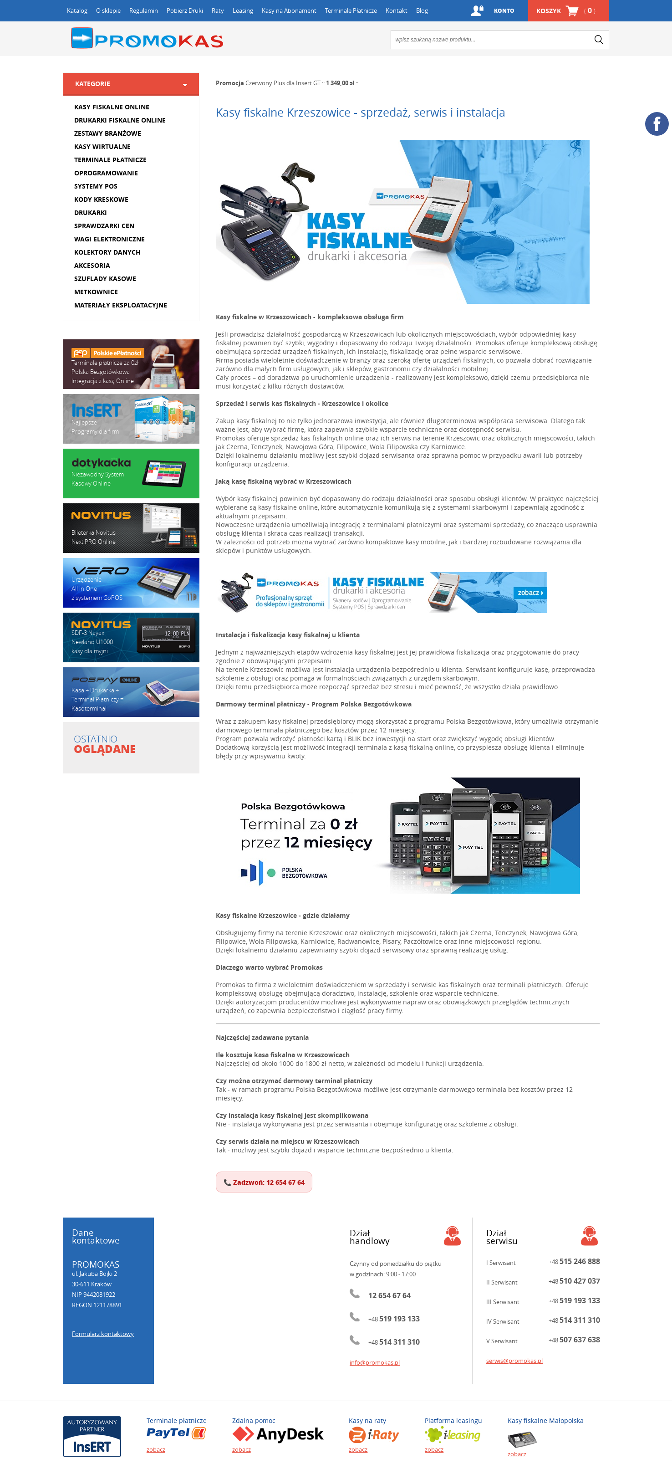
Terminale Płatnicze (351, 10)
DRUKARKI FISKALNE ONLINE (120, 120)
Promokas (147, 38)
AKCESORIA (92, 265)
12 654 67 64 (389, 1295)
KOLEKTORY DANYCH (107, 252)
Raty (218, 10)
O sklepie (108, 10)
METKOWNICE (96, 291)
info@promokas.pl (375, 1362)
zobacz (156, 1449)
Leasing (243, 10)
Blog (422, 10)
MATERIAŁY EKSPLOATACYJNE (120, 305)
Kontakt (396, 10)
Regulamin (143, 10)
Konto (504, 11)
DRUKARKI (90, 212)
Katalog (77, 10)
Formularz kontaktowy (103, 1334)
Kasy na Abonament (289, 10)
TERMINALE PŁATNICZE (110, 159)
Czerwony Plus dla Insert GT (283, 83)
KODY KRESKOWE (101, 199)
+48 (394, 1319)
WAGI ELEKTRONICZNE (109, 239)
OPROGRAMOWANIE (106, 173)
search (599, 40)
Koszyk (566, 10)
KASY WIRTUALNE (102, 146)
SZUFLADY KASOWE (105, 278)
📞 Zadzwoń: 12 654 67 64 (264, 1182)
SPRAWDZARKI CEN (104, 225)
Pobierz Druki (185, 10)
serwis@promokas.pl (514, 1360)
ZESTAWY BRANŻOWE (107, 133)
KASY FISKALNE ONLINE (111, 106)
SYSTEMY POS (95, 186)
